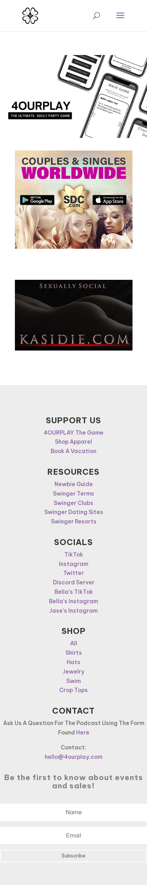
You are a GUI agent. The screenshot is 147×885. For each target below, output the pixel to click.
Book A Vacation (73, 451)
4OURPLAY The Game (73, 432)
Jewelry (73, 671)
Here (82, 732)
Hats (73, 662)
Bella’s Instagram (73, 601)
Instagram (73, 563)
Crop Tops (73, 690)
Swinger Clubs (73, 503)
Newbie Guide (73, 484)
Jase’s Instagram (73, 610)
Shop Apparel (73, 441)
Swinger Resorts (73, 521)
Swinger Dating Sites (73, 512)
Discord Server (73, 582)
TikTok (73, 554)
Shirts (73, 652)
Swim (73, 681)
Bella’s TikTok (73, 591)
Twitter (73, 573)
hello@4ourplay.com (73, 756)
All (73, 643)
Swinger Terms (73, 493)
